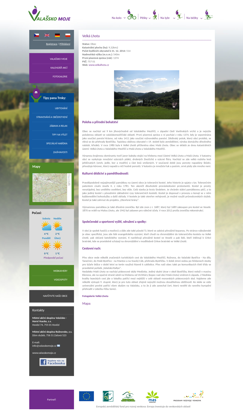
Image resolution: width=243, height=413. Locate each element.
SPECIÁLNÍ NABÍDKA (56, 143)
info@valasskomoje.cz (44, 345)
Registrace (51, 44)
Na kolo (117, 18)
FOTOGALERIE (60, 76)
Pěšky (143, 18)
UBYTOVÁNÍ (61, 108)
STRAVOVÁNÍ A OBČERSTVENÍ (51, 117)
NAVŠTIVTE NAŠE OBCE (55, 296)
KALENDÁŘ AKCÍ (59, 67)
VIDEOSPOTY (60, 279)
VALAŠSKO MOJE (58, 59)
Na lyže (165, 18)
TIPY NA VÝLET (59, 134)
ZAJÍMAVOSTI (60, 152)
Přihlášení (64, 44)
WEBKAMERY (60, 270)
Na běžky (192, 18)
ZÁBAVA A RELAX (58, 125)
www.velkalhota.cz (99, 65)
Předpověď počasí (53, 257)
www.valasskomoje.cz (44, 353)
